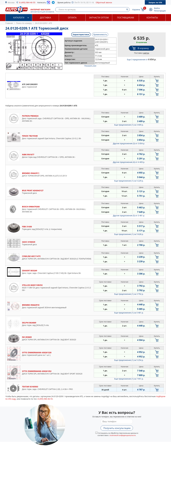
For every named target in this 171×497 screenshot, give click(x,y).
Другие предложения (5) (129, 215)
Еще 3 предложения (141, 59)
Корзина (136, 9)
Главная (9, 23)
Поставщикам (125, 17)
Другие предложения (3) (129, 143)
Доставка (45, 17)
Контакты (152, 17)
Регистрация (160, 10)
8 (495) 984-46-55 (27, 2)
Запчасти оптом (99, 17)
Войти (157, 8)
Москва (11, 2)
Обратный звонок (104, 2)
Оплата (72, 17)
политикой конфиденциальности (123, 435)
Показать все (90, 65)
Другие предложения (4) (129, 162)
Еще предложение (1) (128, 125)
